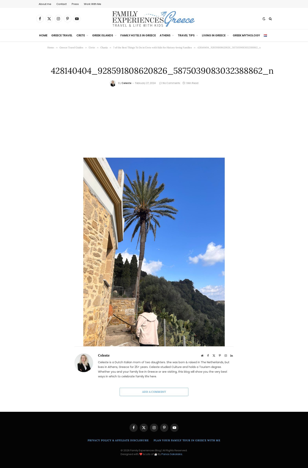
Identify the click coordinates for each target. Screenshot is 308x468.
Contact (61, 4)
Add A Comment (154, 392)
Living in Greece (214, 35)
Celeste (126, 83)
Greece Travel (61, 35)
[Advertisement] (154, 115)
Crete (80, 35)
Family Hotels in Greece (138, 35)
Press (75, 4)
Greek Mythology (246, 35)
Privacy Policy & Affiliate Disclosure (118, 440)
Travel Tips (186, 35)
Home (43, 35)
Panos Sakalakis (171, 454)
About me (45, 4)
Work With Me (92, 4)
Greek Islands (102, 35)
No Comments (169, 83)
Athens (165, 35)
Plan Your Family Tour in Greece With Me (187, 440)
